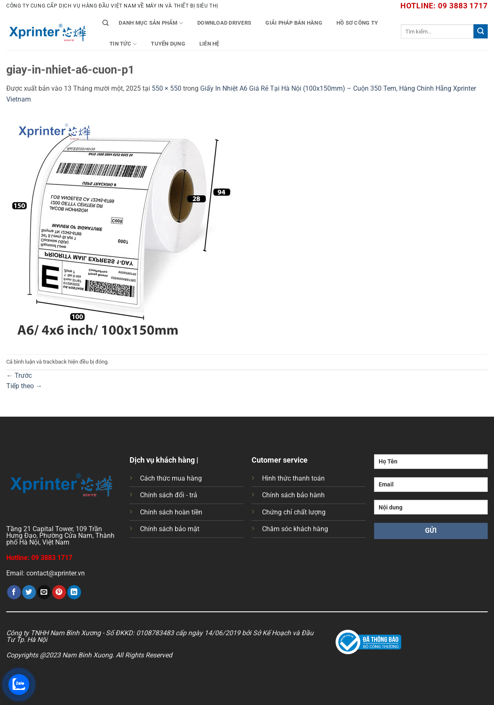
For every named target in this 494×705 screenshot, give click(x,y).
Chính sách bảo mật (169, 529)
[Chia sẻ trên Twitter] (29, 592)
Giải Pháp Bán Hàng (293, 23)
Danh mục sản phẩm (151, 23)
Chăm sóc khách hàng (295, 529)
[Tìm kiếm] (105, 23)
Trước (19, 375)
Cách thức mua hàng (171, 478)
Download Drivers (224, 23)
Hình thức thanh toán (293, 478)
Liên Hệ (209, 44)
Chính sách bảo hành (293, 495)
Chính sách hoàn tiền (171, 512)
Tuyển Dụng (168, 44)
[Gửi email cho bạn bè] (44, 592)
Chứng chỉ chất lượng (294, 512)
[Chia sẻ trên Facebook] (14, 592)
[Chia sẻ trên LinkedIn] (74, 592)
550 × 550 (166, 88)
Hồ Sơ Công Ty (357, 23)
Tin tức (123, 44)
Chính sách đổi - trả (168, 495)
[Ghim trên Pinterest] (59, 592)
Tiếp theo (24, 386)
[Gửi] (481, 31)
